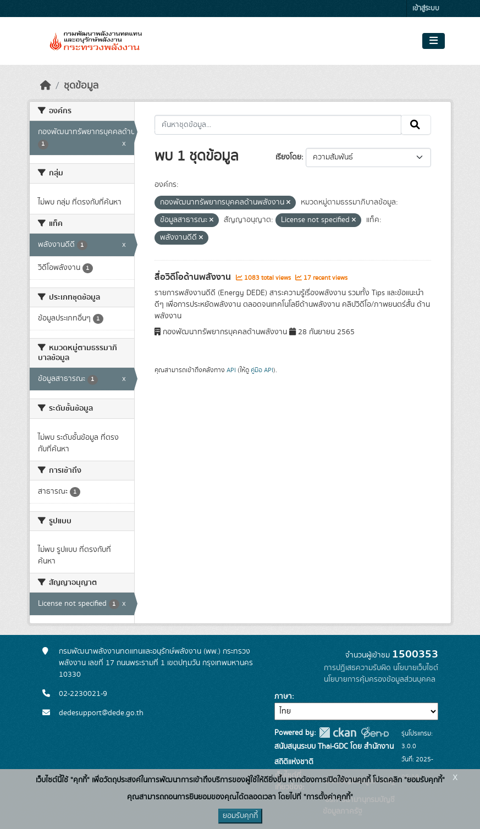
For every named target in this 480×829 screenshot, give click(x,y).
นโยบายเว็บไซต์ (415, 667)
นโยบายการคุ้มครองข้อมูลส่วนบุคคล (379, 679)
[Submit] (416, 125)
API (231, 370)
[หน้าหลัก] (45, 86)
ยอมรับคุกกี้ (240, 815)
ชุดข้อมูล (81, 86)
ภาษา (283, 696)
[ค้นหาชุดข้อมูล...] (278, 125)
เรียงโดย (288, 157)
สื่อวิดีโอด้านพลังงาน (194, 277)
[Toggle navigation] (433, 41)
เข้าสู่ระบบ (425, 8)
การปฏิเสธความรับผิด (357, 667)
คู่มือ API (262, 370)
